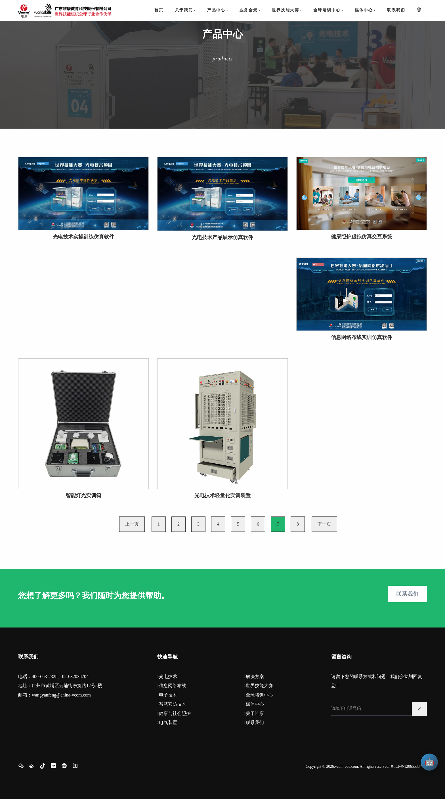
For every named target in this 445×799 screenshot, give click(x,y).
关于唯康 (255, 713)
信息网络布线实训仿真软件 (361, 337)
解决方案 (255, 676)
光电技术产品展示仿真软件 (222, 237)
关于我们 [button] (185, 9)
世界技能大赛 (259, 685)
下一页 (324, 524)
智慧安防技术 (172, 704)
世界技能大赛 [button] (287, 9)
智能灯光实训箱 (83, 495)
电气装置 (168, 722)
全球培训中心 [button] (328, 9)
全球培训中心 (259, 695)
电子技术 (168, 695)
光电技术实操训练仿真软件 (83, 237)
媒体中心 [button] (365, 9)
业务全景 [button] (250, 9)
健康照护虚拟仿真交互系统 (361, 236)
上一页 (132, 524)
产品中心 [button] (217, 9)
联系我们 (396, 9)
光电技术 (168, 676)
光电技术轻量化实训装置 (222, 495)
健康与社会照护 (175, 713)
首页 (158, 9)
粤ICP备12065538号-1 (408, 766)
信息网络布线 (172, 685)
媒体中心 (255, 704)
